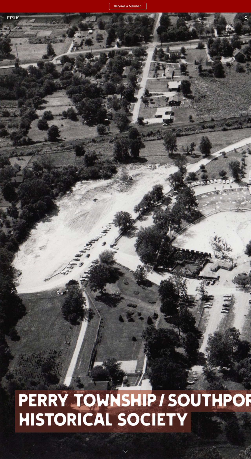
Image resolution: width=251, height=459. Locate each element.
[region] (125, 6)
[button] (246, 18)
